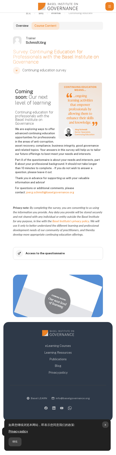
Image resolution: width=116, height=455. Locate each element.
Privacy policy (18, 431)
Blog (58, 366)
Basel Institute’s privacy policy (70, 226)
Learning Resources (58, 352)
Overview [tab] (22, 30)
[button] (16, 75)
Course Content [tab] (45, 30)
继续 (14, 441)
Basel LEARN (39, 398)
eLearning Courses (58, 346)
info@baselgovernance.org (73, 398)
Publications (58, 359)
